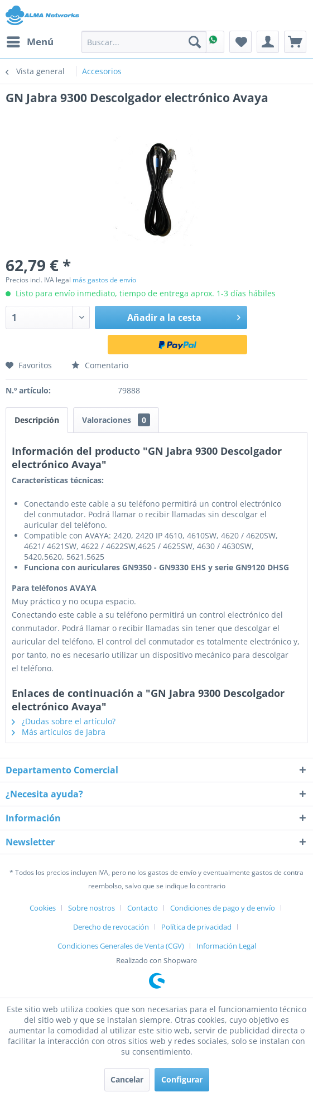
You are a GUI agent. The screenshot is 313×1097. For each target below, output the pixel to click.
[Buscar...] (143, 42)
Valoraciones (116, 419)
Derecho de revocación (111, 927)
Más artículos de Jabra (58, 731)
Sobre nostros (91, 908)
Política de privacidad (196, 927)
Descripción (37, 420)
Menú (30, 40)
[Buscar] (194, 42)
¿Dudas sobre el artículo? (63, 721)
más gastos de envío (104, 280)
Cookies (43, 908)
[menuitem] (29, 42)
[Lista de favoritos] (240, 42)
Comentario (99, 365)
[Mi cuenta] (268, 42)
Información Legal (226, 946)
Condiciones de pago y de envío (222, 908)
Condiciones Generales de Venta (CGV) (120, 946)
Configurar (182, 1079)
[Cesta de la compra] (295, 42)
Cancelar (126, 1079)
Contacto (142, 908)
